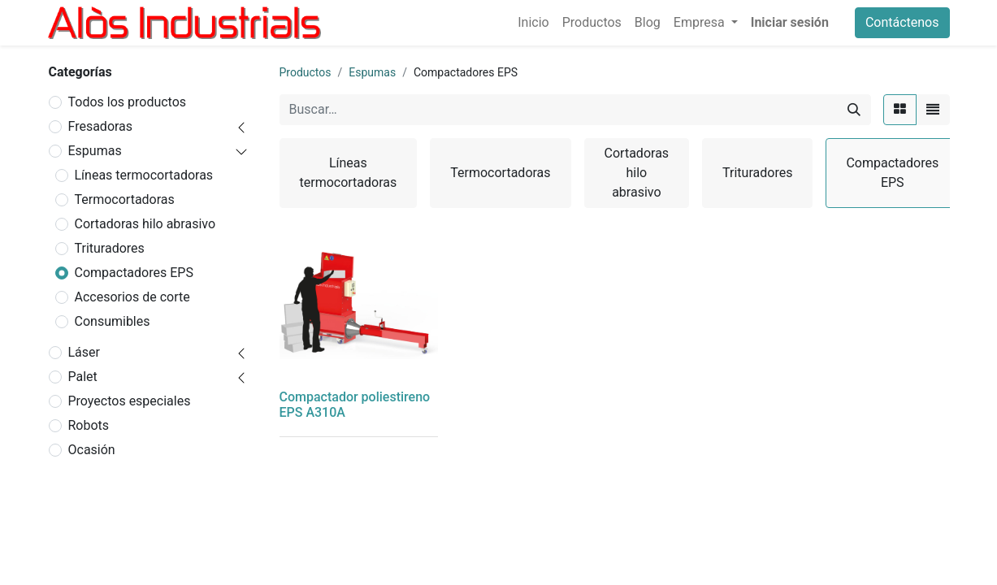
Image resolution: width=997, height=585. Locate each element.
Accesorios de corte (132, 297)
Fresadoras (100, 126)
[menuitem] (533, 22)
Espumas (95, 150)
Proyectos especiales (129, 401)
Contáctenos (902, 22)
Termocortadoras (125, 199)
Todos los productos (127, 102)
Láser (84, 352)
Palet (83, 376)
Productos (306, 72)
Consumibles (112, 321)
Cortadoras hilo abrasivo (145, 224)
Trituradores (110, 248)
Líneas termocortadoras (144, 175)
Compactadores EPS (134, 272)
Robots (89, 425)
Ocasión (91, 449)
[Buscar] (854, 109)
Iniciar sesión (790, 22)
